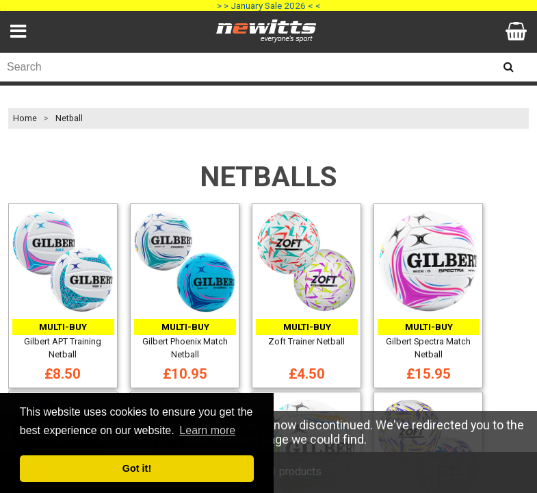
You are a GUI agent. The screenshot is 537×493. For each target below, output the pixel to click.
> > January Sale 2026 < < (269, 5)
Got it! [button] (136, 468)
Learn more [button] (207, 430)
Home (25, 118)
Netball (69, 118)
